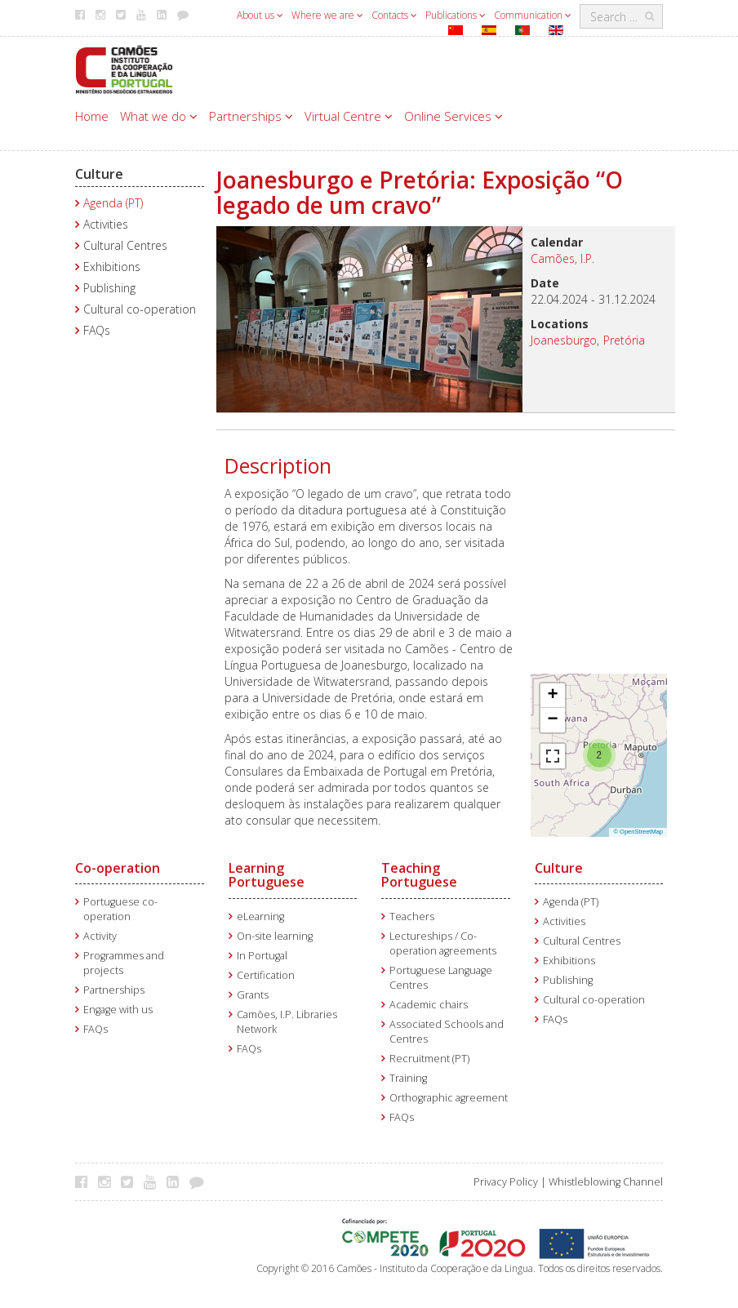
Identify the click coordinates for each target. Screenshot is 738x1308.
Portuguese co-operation (120, 909)
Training (408, 1078)
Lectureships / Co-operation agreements (442, 943)
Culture (99, 174)
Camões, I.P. (562, 258)
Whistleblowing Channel (606, 1182)
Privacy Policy (505, 1182)
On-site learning (275, 936)
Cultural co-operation (139, 309)
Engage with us (118, 1010)
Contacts (394, 15)
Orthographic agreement (448, 1098)
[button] (599, 753)
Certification (266, 975)
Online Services (453, 116)
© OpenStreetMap (638, 831)
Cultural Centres (125, 245)
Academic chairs (428, 1005)
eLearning (260, 916)
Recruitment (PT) (429, 1059)
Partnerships (251, 116)
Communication (532, 15)
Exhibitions (111, 266)
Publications (455, 15)
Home (92, 116)
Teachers (411, 916)
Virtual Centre (349, 116)
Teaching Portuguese (419, 875)
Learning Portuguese (267, 875)
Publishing (109, 288)
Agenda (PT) (113, 203)
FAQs (96, 330)
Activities (105, 224)
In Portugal (262, 956)
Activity (100, 936)
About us (260, 15)
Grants (253, 995)
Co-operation (117, 868)
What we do (159, 116)
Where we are (327, 15)
